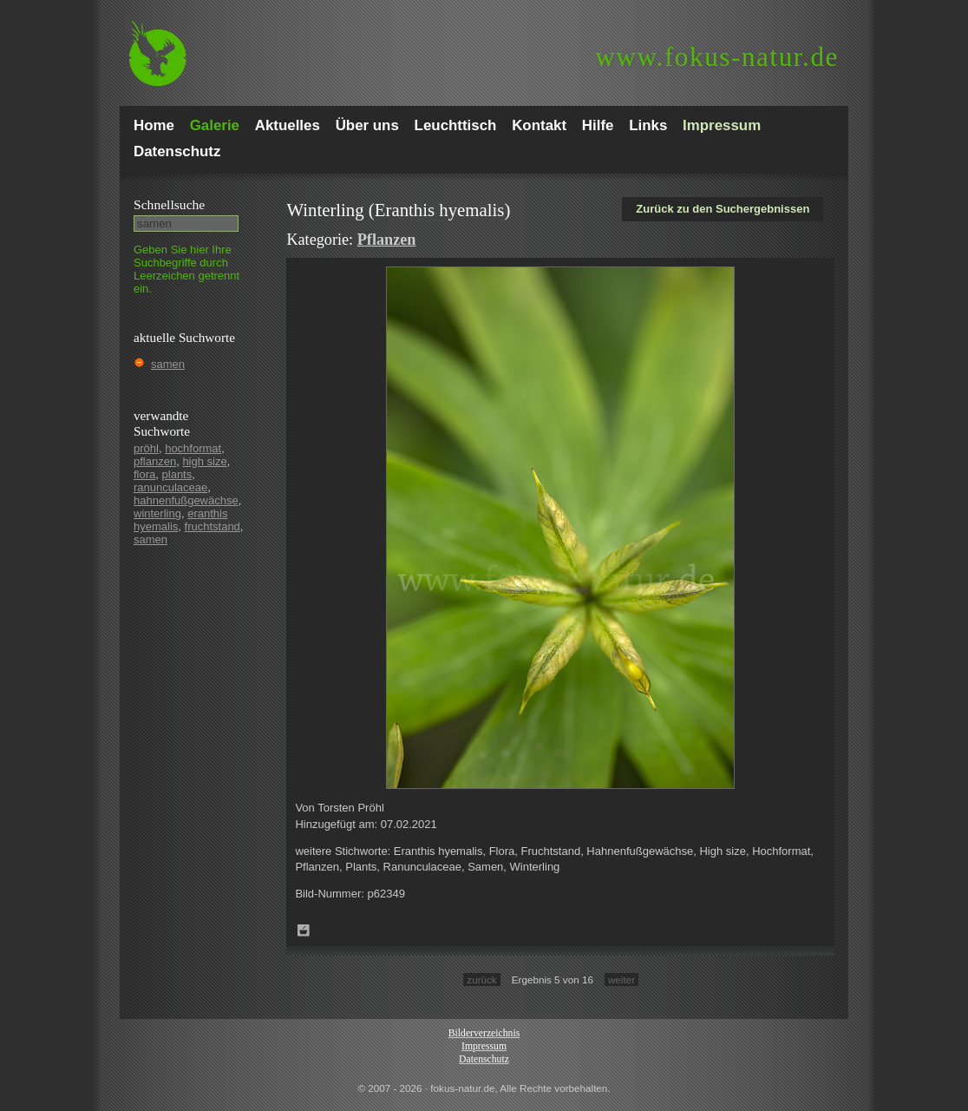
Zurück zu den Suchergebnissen (722, 208)
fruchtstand (212, 526)
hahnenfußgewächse (186, 500)
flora (144, 474)
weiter (621, 979)
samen (168, 364)
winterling (157, 513)
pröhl (146, 448)
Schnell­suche (169, 204)
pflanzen (155, 461)
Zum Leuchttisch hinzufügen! (304, 930)
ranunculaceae (170, 487)
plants (177, 474)
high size (204, 461)
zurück (481, 979)
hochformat (193, 448)
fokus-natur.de (717, 57)
